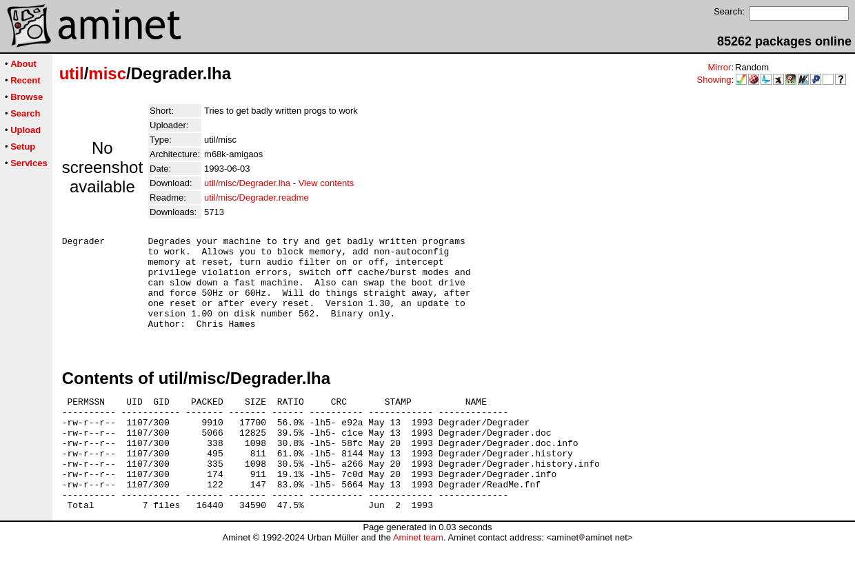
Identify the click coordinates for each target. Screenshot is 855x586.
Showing (714, 79)
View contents (326, 183)
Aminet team (418, 581)
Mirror (719, 67)
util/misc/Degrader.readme (256, 197)
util (71, 73)
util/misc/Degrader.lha (247, 183)
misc (107, 73)
